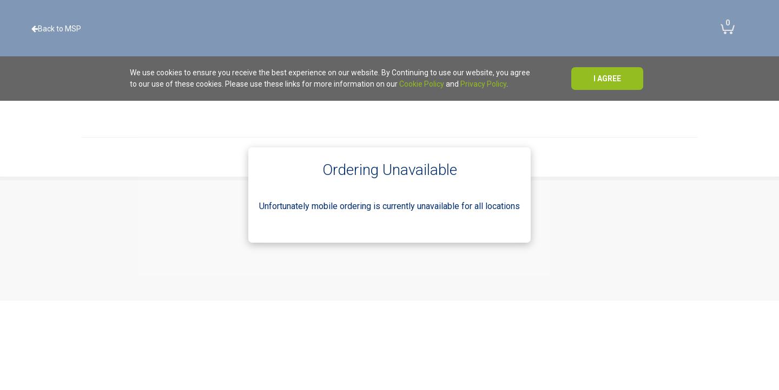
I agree (607, 78)
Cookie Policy (421, 84)
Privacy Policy (483, 84)
